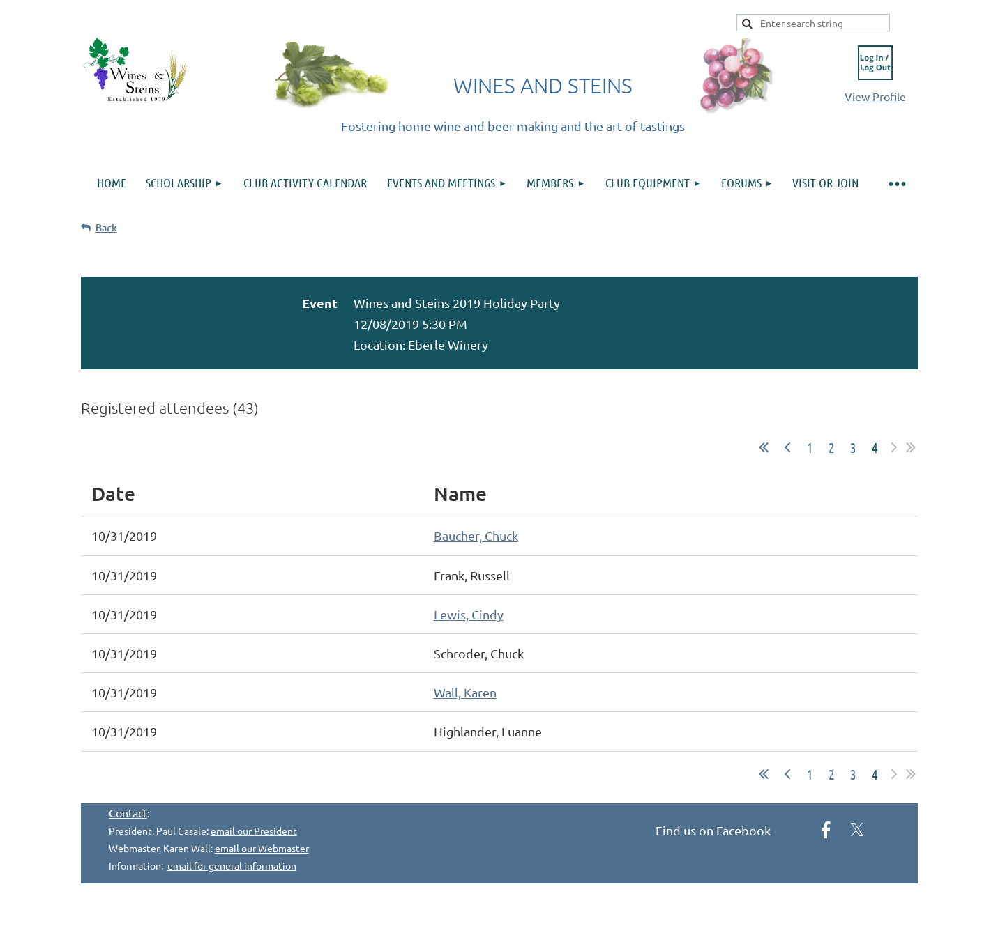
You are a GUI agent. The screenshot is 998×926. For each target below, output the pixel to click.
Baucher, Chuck (476, 535)
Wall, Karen (465, 692)
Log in (875, 62)
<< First (764, 447)
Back (106, 227)
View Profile (875, 96)
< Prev (787, 447)
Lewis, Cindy (469, 614)
